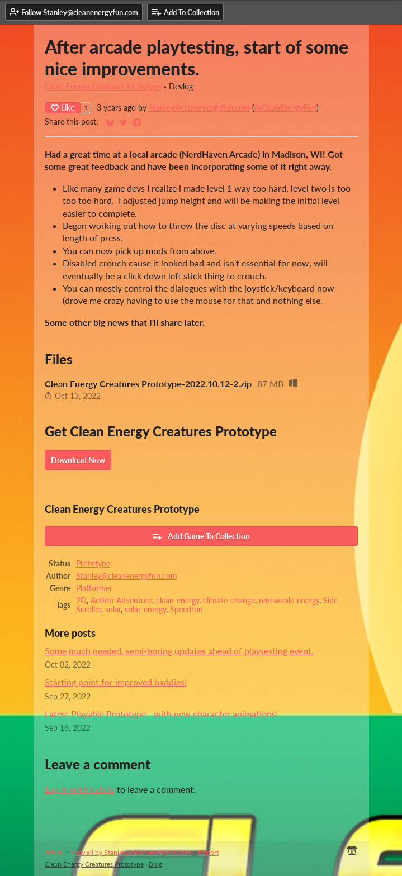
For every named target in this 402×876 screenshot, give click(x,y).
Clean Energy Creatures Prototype (103, 86)
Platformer (94, 588)
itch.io (54, 852)
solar (113, 609)
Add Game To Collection (201, 536)
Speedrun (186, 609)
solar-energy (145, 609)
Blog (155, 864)
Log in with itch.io (80, 789)
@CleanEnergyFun (285, 107)
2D (81, 600)
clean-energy (177, 600)
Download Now (78, 460)
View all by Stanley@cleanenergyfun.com (130, 852)
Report (208, 852)
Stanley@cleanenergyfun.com (199, 107)
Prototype (93, 563)
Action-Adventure (121, 600)
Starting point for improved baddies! (116, 682)
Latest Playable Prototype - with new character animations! (161, 713)
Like (62, 107)
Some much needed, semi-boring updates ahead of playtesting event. (179, 650)
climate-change (229, 600)
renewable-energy (289, 600)
